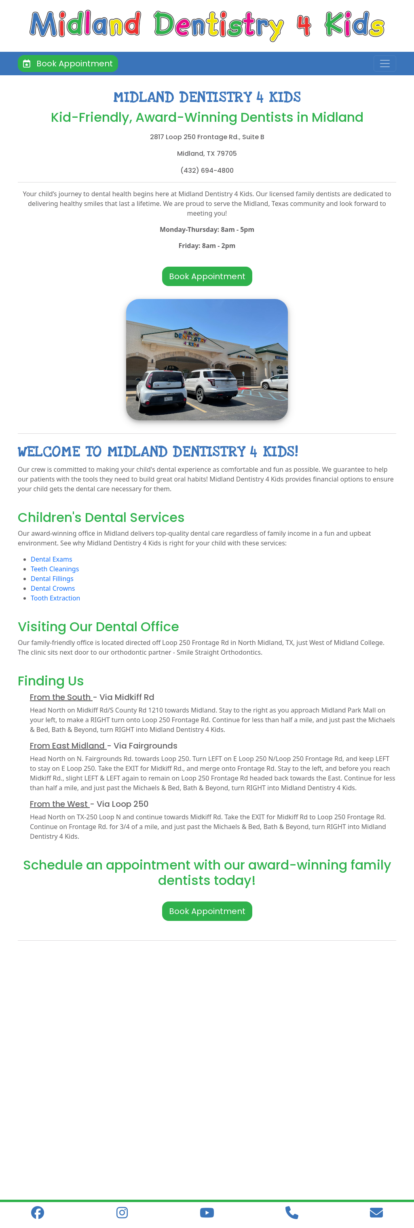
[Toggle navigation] (385, 63)
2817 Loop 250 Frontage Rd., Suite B (207, 137)
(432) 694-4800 (207, 170)
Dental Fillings (52, 578)
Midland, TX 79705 (207, 153)
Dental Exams (51, 559)
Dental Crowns (53, 588)
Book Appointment (68, 63)
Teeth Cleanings (55, 568)
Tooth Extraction (55, 598)
